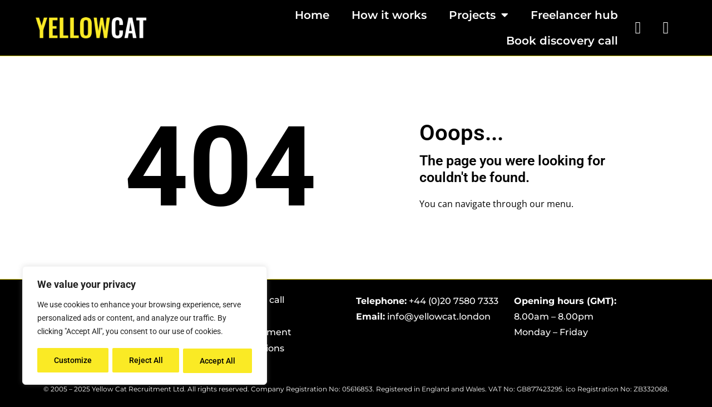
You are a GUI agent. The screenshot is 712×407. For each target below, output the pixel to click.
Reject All (146, 360)
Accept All (218, 360)
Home (312, 15)
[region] (144, 326)
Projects (478, 15)
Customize (73, 360)
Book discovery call (562, 40)
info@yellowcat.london (439, 316)
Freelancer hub (574, 15)
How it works (389, 15)
